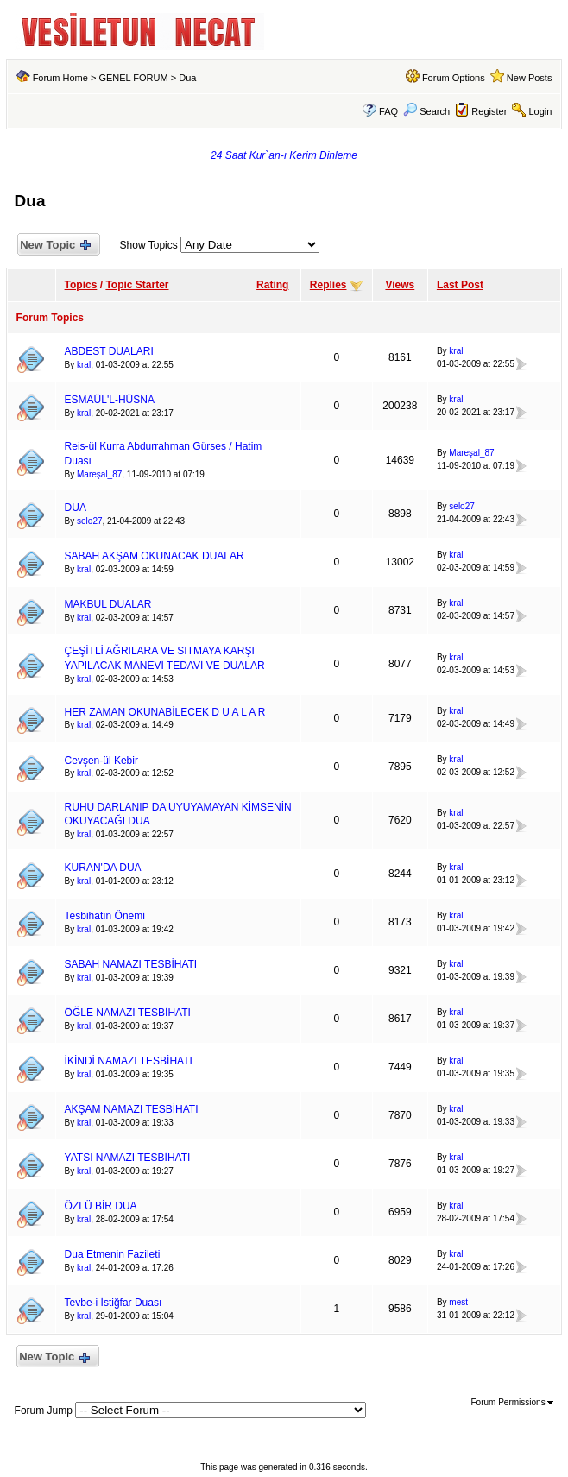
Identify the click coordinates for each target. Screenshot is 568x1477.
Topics (81, 285)
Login (540, 111)
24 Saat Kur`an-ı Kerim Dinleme (284, 155)
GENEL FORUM (132, 78)
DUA (75, 508)
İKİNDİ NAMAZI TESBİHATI (128, 1061)
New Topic (54, 245)
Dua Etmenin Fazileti (113, 1254)
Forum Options (453, 78)
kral (84, 364)
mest (458, 1302)
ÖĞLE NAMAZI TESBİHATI (128, 1013)
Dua (187, 78)
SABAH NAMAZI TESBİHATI (131, 964)
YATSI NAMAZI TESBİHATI (128, 1158)
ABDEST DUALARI (109, 351)
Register (489, 111)
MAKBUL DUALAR (108, 604)
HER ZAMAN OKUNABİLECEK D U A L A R (165, 712)
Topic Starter (136, 285)
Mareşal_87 (99, 474)
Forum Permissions (512, 1402)
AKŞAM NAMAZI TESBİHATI (132, 1109)
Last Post (460, 285)
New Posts (529, 78)
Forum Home (60, 78)
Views (399, 285)
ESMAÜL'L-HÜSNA (110, 400)
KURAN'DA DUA (103, 868)
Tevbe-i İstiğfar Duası (113, 1303)
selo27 (89, 521)
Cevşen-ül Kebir (101, 760)
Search (426, 111)
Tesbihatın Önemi (105, 916)
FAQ (388, 111)
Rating (272, 285)
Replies (328, 285)
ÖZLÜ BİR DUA (101, 1206)
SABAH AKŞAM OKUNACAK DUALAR (154, 556)
